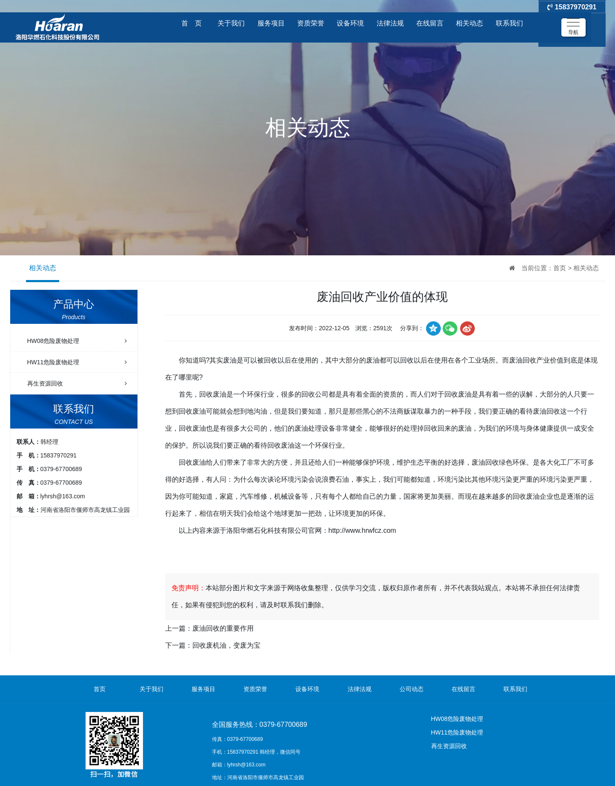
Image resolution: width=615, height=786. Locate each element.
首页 (559, 268)
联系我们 (509, 23)
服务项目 (271, 23)
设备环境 (350, 23)
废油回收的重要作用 (223, 628)
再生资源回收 (77, 383)
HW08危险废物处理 (77, 340)
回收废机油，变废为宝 (226, 645)
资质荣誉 (310, 23)
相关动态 (469, 23)
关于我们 (231, 23)
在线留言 (429, 23)
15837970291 (571, 23)
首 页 (191, 23)
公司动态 (411, 689)
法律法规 (390, 23)
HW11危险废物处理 (77, 362)
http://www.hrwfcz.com (362, 530)
